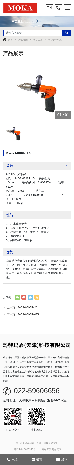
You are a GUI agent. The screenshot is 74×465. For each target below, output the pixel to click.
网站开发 (46, 449)
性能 (9, 215)
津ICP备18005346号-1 (26, 449)
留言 (37, 459)
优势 (9, 252)
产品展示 (23, 39)
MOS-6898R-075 (28, 314)
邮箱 (61, 459)
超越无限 (56, 449)
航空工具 (37, 39)
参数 (9, 166)
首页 (10, 39)
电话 (12, 459)
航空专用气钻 (55, 39)
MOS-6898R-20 (27, 307)
